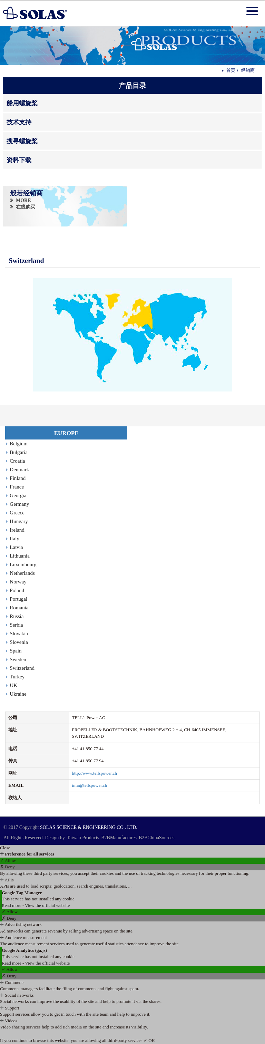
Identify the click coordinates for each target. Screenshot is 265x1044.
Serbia (16, 625)
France (17, 487)
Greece (17, 512)
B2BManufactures (119, 837)
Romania (19, 607)
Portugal (18, 599)
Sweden (18, 659)
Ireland (17, 530)
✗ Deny (7, 866)
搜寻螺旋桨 (22, 141)
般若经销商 (26, 193)
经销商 (248, 70)
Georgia (18, 495)
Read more (12, 905)
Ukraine (18, 694)
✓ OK (149, 1040)
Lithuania (19, 556)
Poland (17, 590)
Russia (16, 616)
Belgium (19, 443)
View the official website (47, 905)
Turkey (17, 676)
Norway (18, 581)
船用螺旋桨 (22, 103)
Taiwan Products (83, 837)
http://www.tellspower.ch (94, 773)
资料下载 (19, 160)
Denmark (19, 469)
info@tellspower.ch (89, 785)
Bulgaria (19, 452)
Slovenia (19, 642)
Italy (14, 538)
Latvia (16, 547)
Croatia (17, 461)
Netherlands (22, 573)
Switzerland (22, 668)
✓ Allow (8, 860)
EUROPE (66, 433)
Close (5, 847)
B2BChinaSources (156, 837)
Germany (19, 504)
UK (13, 685)
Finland (18, 478)
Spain (15, 651)
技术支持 (19, 122)
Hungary (19, 521)
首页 (230, 70)
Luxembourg (23, 564)
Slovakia (19, 633)
